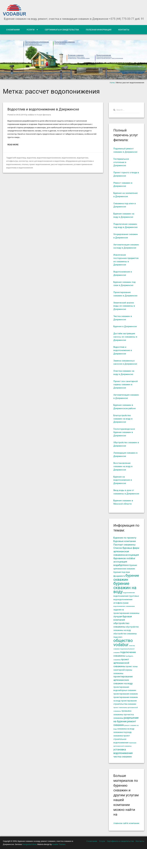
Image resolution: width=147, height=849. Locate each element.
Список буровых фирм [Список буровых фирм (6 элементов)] (126, 548)
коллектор (23, 161)
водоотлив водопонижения (49, 158)
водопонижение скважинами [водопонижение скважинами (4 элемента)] (124, 606)
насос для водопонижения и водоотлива (47, 161)
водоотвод (21, 158)
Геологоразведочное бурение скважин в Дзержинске (124, 432)
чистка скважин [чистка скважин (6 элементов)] (122, 756)
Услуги (30, 30)
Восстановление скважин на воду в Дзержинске (123, 466)
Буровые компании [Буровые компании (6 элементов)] (124, 541)
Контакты (123, 30)
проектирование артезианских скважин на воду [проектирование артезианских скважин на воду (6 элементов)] (123, 680)
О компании (13, 30)
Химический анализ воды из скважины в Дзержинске (124, 306)
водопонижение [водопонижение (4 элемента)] (129, 593)
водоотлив (31, 158)
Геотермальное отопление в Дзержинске (121, 162)
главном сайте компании (126, 823)
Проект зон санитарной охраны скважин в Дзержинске (125, 384)
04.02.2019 (20, 115)
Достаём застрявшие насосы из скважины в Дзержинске (125, 336)
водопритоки (82, 158)
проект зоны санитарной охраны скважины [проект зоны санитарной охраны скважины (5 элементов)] (125, 669)
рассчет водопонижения (62, 164)
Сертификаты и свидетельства (62, 30)
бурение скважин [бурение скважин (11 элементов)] (126, 577)
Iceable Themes (58, 844)
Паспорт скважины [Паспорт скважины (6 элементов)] (124, 544)
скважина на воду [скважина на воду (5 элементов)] (125, 729)
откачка (25, 164)
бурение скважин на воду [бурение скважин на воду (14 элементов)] (124, 587)
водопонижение (69, 158)
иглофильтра (12, 161)
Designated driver (29, 844)
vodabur (31, 115)
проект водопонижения (39, 164)
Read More (13, 144)
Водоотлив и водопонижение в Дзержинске (43, 109)
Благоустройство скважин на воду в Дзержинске (123, 418)
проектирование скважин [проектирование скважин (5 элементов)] (125, 694)
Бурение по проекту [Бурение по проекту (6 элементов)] (124, 537)
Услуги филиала (43, 115)
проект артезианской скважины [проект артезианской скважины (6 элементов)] (121, 663)
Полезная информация (98, 30)
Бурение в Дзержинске (125, 326)
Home (112, 83)
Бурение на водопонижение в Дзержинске (122, 480)
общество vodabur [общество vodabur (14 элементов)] (123, 642)
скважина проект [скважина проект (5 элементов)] (121, 736)
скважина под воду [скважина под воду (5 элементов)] (122, 732)
